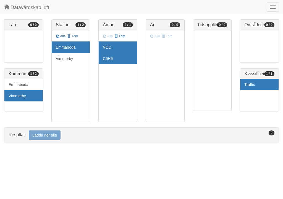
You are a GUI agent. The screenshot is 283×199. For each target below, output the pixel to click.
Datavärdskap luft (26, 7)
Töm (72, 36)
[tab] (141, 135)
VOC (107, 47)
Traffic (249, 84)
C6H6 (108, 58)
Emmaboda (18, 84)
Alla (61, 36)
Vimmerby (17, 96)
